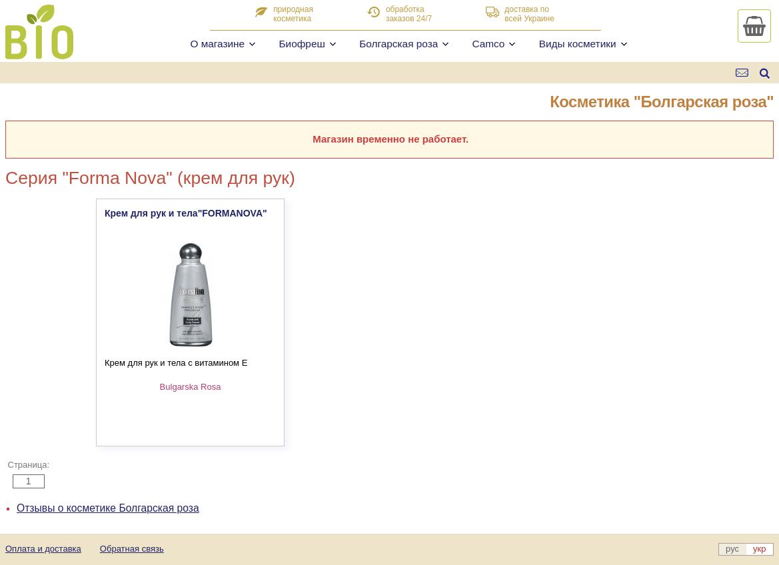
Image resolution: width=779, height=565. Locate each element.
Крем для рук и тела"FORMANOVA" (186, 213)
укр (759, 549)
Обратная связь (132, 549)
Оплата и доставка (43, 549)
